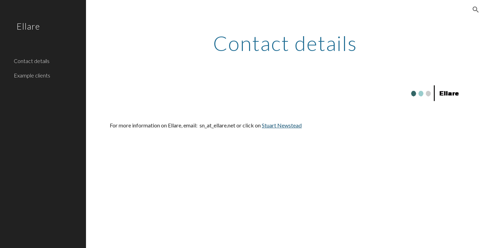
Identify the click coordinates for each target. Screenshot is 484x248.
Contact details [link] (32, 61)
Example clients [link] (32, 75)
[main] (285, 43)
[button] (475, 9)
